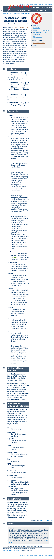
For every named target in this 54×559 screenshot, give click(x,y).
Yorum (35, 45)
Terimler (40, 4)
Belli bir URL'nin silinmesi (41, 30)
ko (24, 24)
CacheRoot (15, 258)
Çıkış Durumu (37, 37)
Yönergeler (29, 4)
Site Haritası (48, 4)
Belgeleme (25, 13)
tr (28, 24)
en (18, 24)
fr (21, 24)
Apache (5, 13)
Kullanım (35, 25)
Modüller (22, 4)
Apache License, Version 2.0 (12, 550)
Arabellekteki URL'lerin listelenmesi (40, 33)
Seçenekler (36, 28)
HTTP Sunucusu (15, 13)
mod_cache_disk (21, 28)
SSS (35, 4)
